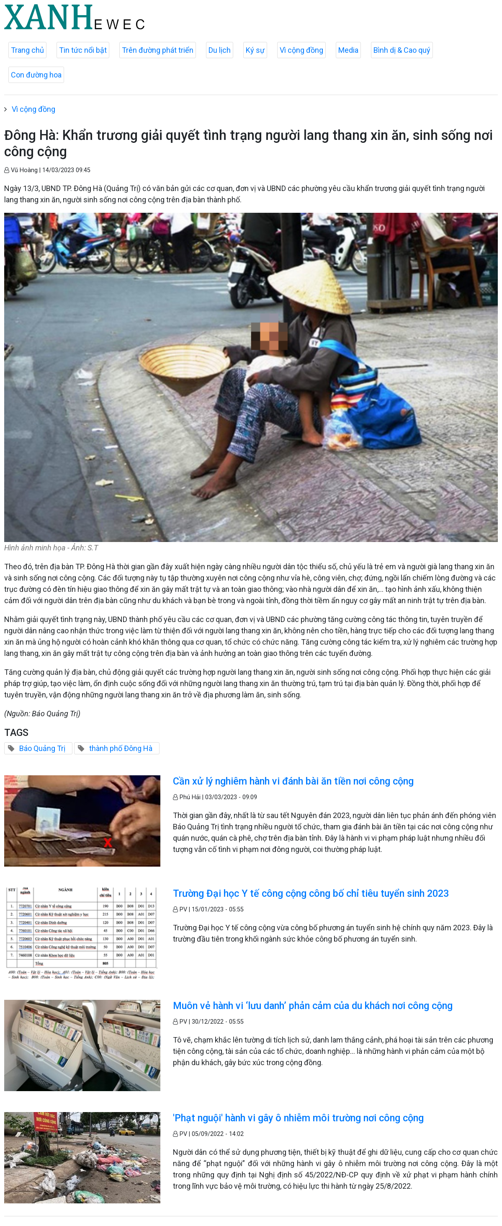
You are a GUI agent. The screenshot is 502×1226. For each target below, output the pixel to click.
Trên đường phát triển (157, 50)
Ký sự (255, 50)
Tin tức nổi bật (83, 50)
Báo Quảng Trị (42, 748)
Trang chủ (27, 50)
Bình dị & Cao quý (401, 50)
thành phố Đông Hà (120, 748)
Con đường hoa (36, 74)
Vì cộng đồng (301, 50)
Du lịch (220, 50)
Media (348, 50)
